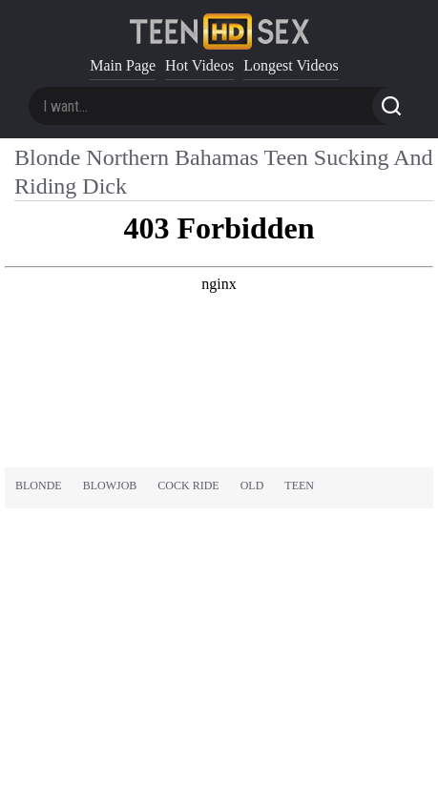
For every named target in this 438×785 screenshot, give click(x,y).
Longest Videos (291, 65)
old (252, 485)
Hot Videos (199, 65)
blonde (38, 485)
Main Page (123, 65)
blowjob (110, 485)
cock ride (188, 485)
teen (299, 485)
